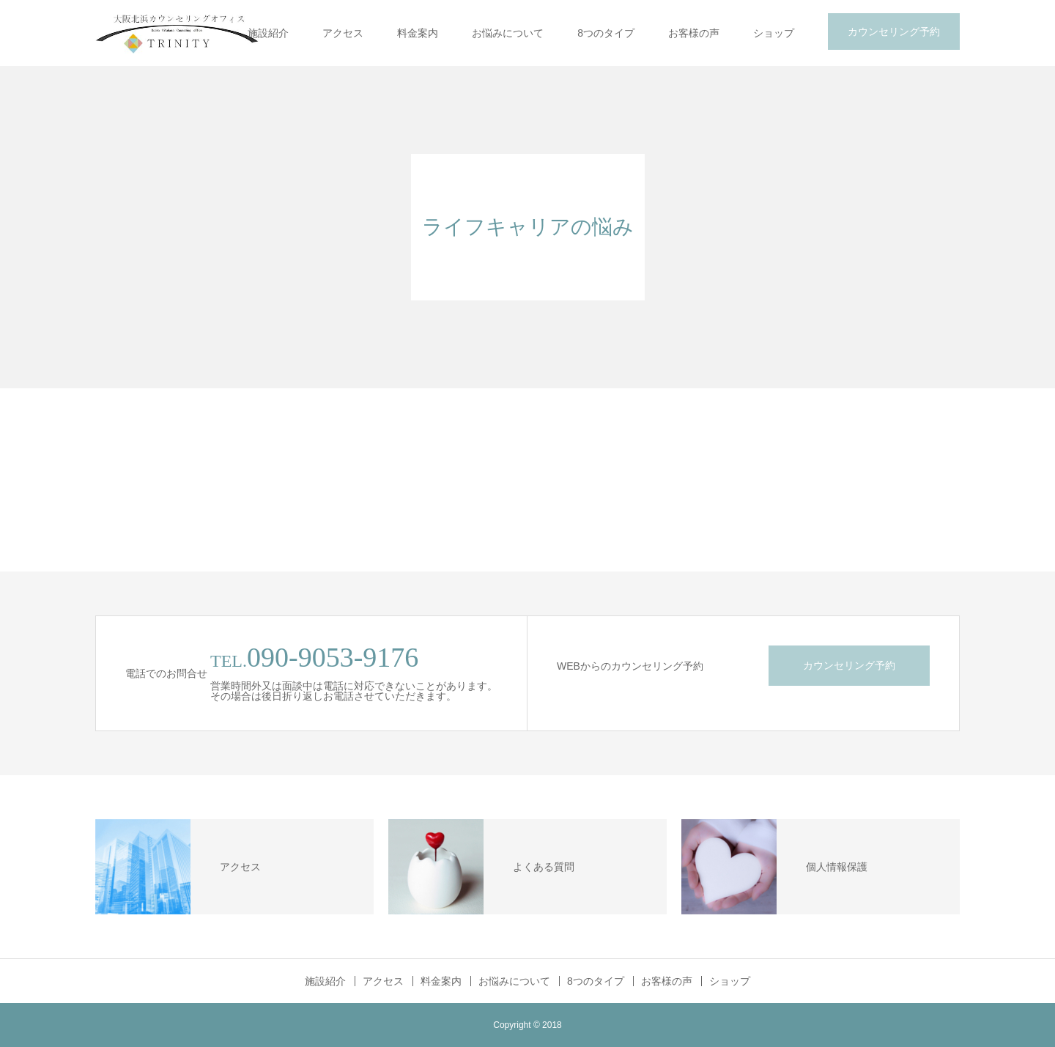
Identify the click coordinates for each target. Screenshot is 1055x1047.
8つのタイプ (605, 33)
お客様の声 (693, 33)
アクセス (342, 33)
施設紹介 (268, 33)
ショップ (773, 33)
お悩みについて (508, 33)
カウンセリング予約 (894, 31)
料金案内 (417, 33)
